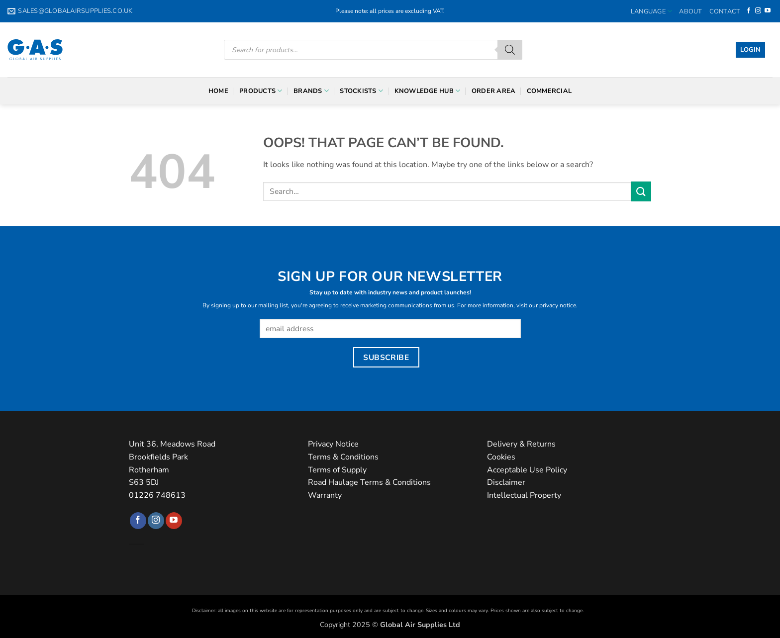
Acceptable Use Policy (527, 469)
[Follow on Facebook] (749, 10)
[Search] (509, 50)
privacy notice (557, 305)
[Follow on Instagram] (758, 10)
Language (652, 11)
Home (218, 91)
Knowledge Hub (427, 90)
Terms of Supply (337, 469)
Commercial (549, 91)
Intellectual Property (524, 495)
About (690, 11)
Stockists (361, 90)
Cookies (501, 457)
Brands (311, 90)
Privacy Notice (333, 444)
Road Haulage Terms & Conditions (369, 482)
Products (261, 90)
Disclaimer (506, 482)
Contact (725, 11)
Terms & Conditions (343, 457)
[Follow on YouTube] (768, 10)
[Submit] (641, 191)
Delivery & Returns (521, 444)
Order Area (494, 91)
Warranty (325, 495)
